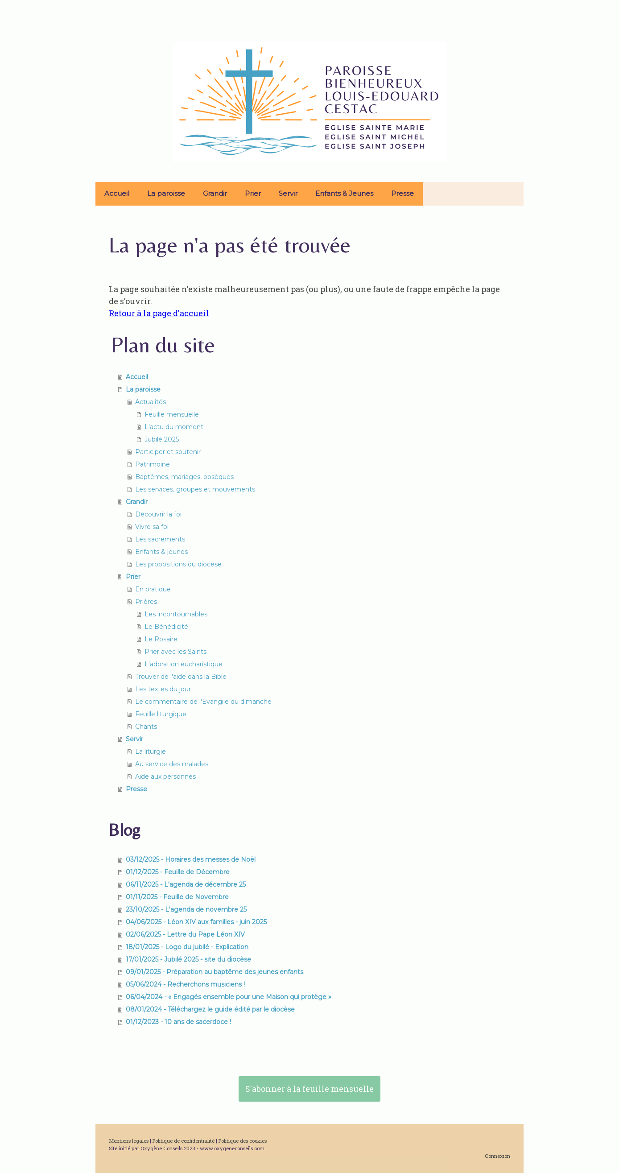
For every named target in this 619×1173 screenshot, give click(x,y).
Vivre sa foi (152, 527)
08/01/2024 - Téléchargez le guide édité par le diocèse (210, 1009)
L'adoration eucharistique (183, 664)
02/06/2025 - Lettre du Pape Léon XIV (185, 934)
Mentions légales (129, 1140)
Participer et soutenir (168, 452)
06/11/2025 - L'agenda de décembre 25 (186, 884)
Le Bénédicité (166, 627)
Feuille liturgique (160, 714)
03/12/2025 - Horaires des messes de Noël (191, 859)
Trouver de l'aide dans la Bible (181, 677)
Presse (402, 193)
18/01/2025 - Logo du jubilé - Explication (187, 947)
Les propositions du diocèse (178, 564)
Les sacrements (160, 539)
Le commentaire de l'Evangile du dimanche (203, 702)
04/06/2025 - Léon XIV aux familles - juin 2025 (196, 922)
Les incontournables (175, 614)
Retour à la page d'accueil (159, 313)
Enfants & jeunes (161, 552)
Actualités (150, 402)
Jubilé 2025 (161, 439)
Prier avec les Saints (175, 652)
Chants (146, 727)
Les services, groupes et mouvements (195, 489)
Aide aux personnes (165, 776)
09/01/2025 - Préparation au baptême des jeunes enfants (214, 972)
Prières (146, 602)
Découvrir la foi (158, 514)
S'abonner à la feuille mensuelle (309, 1088)
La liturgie (150, 752)
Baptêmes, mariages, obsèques (184, 477)
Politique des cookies (243, 1140)
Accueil (116, 193)
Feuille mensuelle (171, 414)
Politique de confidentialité (184, 1140)
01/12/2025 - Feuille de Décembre (178, 872)
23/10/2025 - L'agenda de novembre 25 (186, 909)
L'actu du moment (173, 427)
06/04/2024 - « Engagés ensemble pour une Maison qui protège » (228, 997)
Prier (253, 193)
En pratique (153, 589)
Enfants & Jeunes (344, 193)
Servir (288, 193)
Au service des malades (171, 764)
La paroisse (166, 193)
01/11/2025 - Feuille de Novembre (177, 897)
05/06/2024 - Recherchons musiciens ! (185, 984)
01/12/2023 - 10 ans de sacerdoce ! (178, 1022)
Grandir (215, 193)
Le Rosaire (160, 639)
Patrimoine (152, 464)
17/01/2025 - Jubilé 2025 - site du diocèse (188, 959)
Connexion (497, 1155)
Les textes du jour (163, 689)
